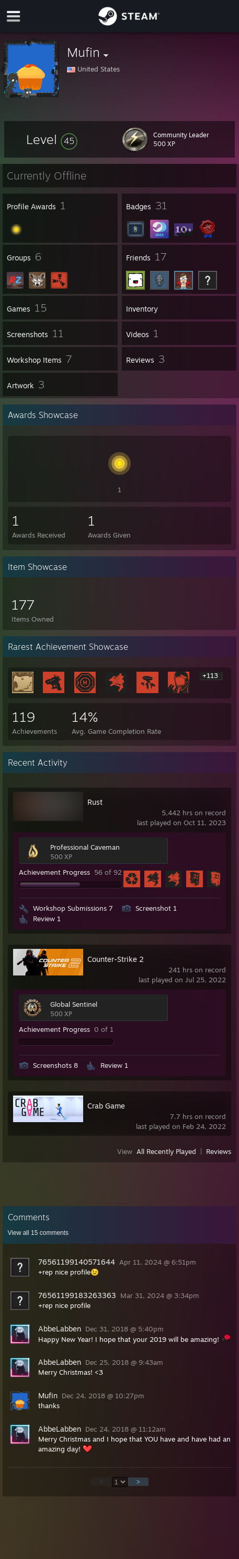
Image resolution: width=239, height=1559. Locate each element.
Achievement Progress (54, 872)
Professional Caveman (85, 847)
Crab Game (106, 1105)
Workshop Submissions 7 (73, 908)
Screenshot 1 (156, 908)
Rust (95, 802)
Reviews (218, 1151)
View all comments (38, 1232)
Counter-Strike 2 (115, 959)
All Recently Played (166, 1151)
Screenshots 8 (55, 1065)
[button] (51, 139)
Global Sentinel (73, 1004)
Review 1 (47, 918)
